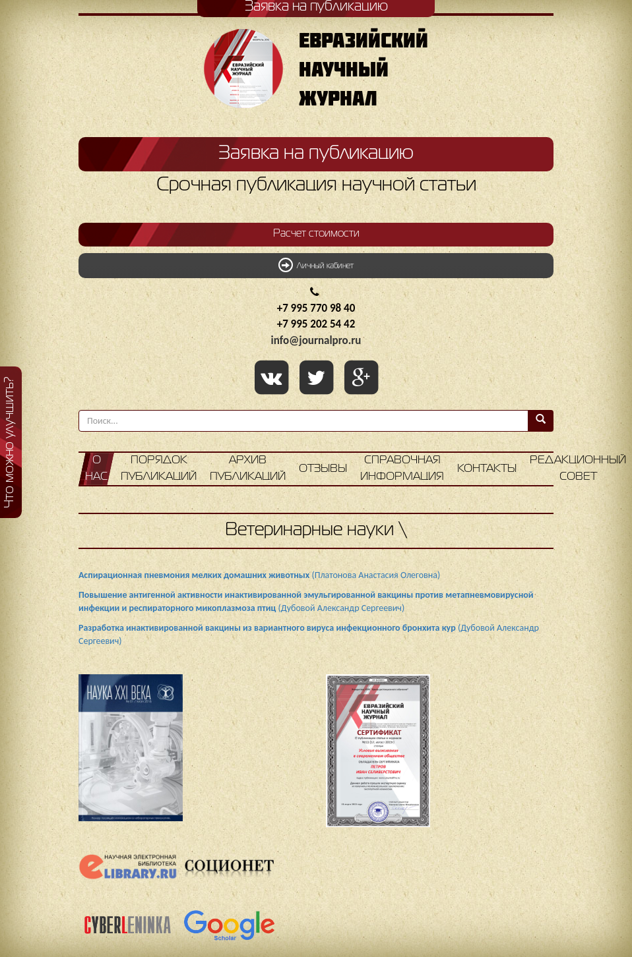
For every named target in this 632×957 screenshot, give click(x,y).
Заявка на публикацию (316, 153)
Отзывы (323, 469)
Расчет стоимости (316, 234)
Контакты (487, 469)
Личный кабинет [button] (316, 265)
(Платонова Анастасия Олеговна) (259, 575)
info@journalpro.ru (316, 340)
